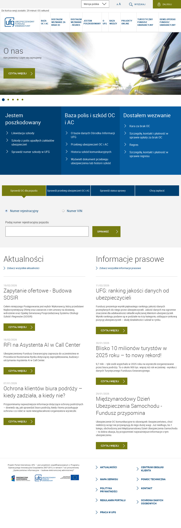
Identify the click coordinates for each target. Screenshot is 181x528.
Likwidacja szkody (22, 133)
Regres (133, 145)
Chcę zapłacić (157, 190)
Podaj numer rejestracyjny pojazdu (27, 222)
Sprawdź (103, 231)
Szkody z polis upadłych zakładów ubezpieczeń (32, 142)
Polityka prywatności (108, 490)
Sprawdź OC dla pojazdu (23, 190)
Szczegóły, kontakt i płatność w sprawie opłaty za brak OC (148, 135)
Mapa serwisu (109, 479)
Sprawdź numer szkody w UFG (30, 152)
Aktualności (108, 467)
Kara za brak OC (139, 126)
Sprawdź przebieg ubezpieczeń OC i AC (68, 190)
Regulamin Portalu (113, 500)
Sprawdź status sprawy (113, 190)
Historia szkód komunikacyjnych (91, 152)
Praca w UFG (108, 512)
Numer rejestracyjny (24, 211)
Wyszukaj (139, 4)
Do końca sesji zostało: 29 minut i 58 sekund (25, 10)
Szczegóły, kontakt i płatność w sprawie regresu (148, 154)
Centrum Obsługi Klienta (152, 469)
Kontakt (146, 488)
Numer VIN (74, 211)
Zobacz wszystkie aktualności (23, 268)
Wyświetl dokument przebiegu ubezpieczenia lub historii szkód (91, 161)
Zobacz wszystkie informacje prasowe (120, 268)
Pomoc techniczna (153, 479)
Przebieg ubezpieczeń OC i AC (89, 144)
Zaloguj (167, 4)
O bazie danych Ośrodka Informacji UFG (93, 135)
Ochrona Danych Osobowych (152, 502)
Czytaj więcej (17, 73)
